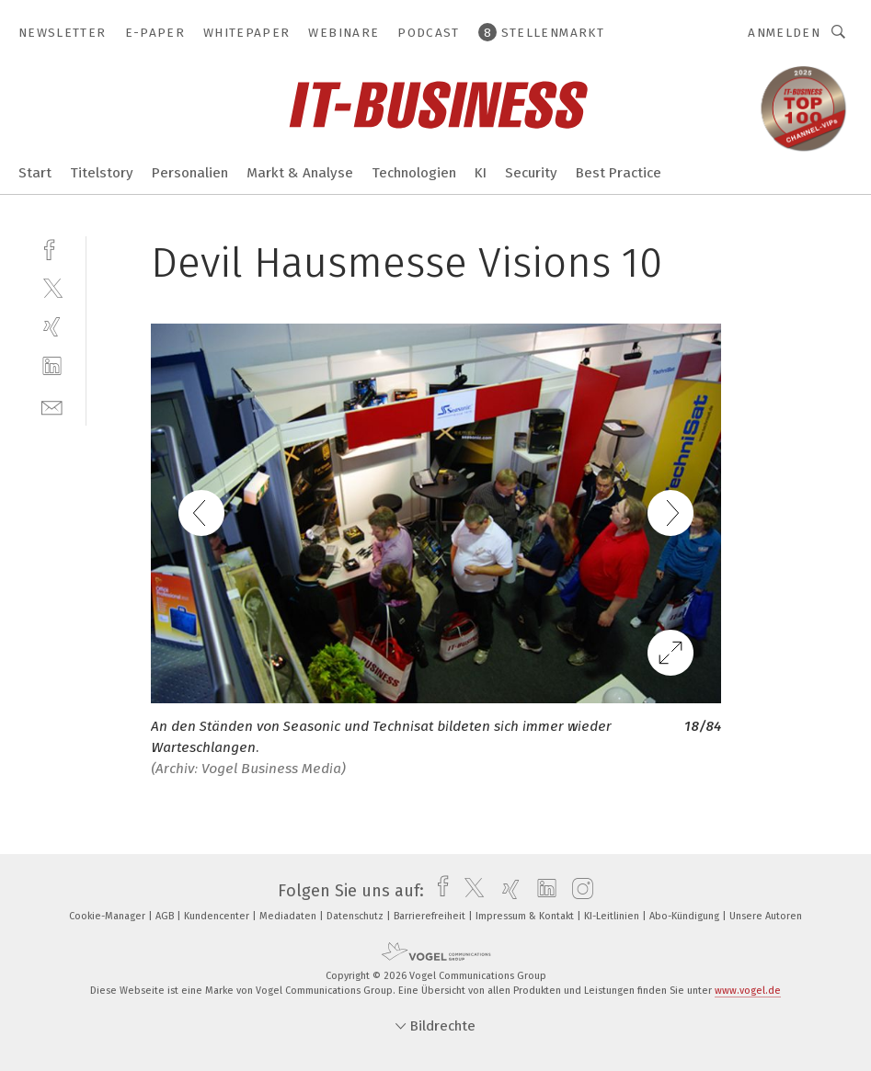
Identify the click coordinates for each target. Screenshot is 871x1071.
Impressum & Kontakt (526, 916)
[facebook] (51, 247)
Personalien (190, 173)
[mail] (51, 405)
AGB (166, 916)
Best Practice (618, 173)
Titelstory (101, 173)
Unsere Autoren (765, 916)
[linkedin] (51, 366)
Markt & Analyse (299, 173)
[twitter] (51, 287)
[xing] (51, 326)
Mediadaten (289, 916)
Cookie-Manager (108, 916)
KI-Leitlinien (613, 916)
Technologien (414, 173)
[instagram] (578, 891)
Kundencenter (218, 916)
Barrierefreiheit (431, 916)
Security (531, 173)
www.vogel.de (748, 991)
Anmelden (784, 32)
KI (481, 173)
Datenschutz (356, 916)
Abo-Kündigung (685, 916)
